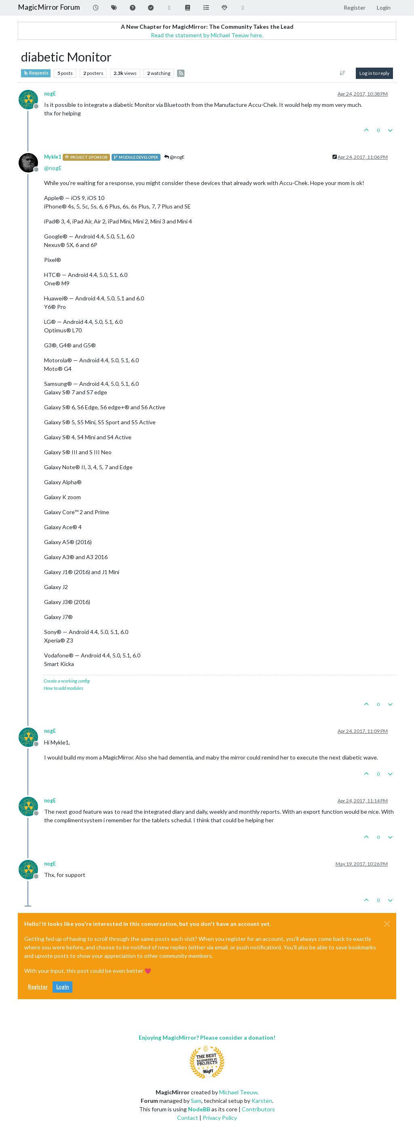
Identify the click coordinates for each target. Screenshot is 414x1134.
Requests (36, 72)
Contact (187, 1117)
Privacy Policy (220, 1117)
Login (62, 987)
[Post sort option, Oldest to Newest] (342, 73)
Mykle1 (52, 157)
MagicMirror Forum (49, 7)
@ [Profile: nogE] (53, 167)
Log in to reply (374, 73)
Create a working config (67, 681)
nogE (50, 94)
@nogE (174, 157)
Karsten (261, 1100)
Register (38, 987)
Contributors (258, 1109)
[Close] (387, 924)
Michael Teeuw (238, 1092)
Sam (196, 1100)
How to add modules (63, 688)
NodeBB (199, 1109)
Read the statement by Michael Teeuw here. (207, 35)
